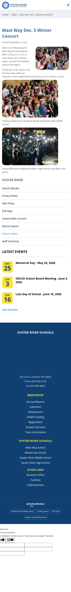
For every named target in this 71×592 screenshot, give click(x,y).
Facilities (35, 480)
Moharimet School (35, 452)
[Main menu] (68, 5)
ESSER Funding (35, 417)
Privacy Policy (10, 195)
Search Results (10, 188)
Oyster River (12, 180)
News (14, 14)
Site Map (7, 211)
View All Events (10, 309)
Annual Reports (35, 401)
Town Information (35, 432)
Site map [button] (55, 511)
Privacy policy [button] (43, 511)
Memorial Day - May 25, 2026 (35, 263)
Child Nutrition (35, 485)
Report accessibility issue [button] (36, 517)
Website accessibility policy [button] (22, 511)
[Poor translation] (10, 540)
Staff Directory (10, 241)
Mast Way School (36, 447)
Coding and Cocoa (16, 54)
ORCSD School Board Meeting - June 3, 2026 (42, 280)
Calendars (35, 407)
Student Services (35, 427)
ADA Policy (8, 203)
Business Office (35, 475)
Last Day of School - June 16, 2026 (38, 294)
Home (5, 14)
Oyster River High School (35, 462)
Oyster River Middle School (35, 457)
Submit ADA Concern (14, 218)
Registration (35, 422)
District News (10, 233)
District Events (10, 226)
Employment (35, 412)
